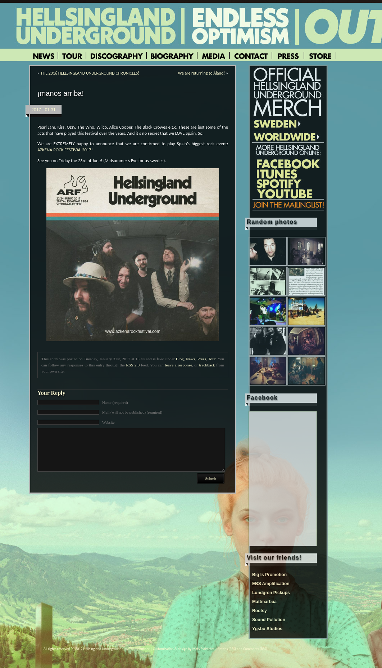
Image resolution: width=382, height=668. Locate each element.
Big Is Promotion (269, 574)
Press (201, 359)
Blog (180, 359)
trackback (207, 365)
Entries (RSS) (227, 648)
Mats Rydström (203, 648)
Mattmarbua (264, 601)
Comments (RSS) (255, 648)
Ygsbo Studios (267, 628)
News (190, 359)
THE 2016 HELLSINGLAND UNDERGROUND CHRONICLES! (90, 73)
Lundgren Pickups (271, 592)
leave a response (178, 365)
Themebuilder (139, 648)
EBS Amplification (271, 583)
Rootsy (259, 610)
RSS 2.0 (133, 365)
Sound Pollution (268, 619)
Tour (211, 359)
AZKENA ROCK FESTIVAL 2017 (64, 149)
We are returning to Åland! (201, 73)
